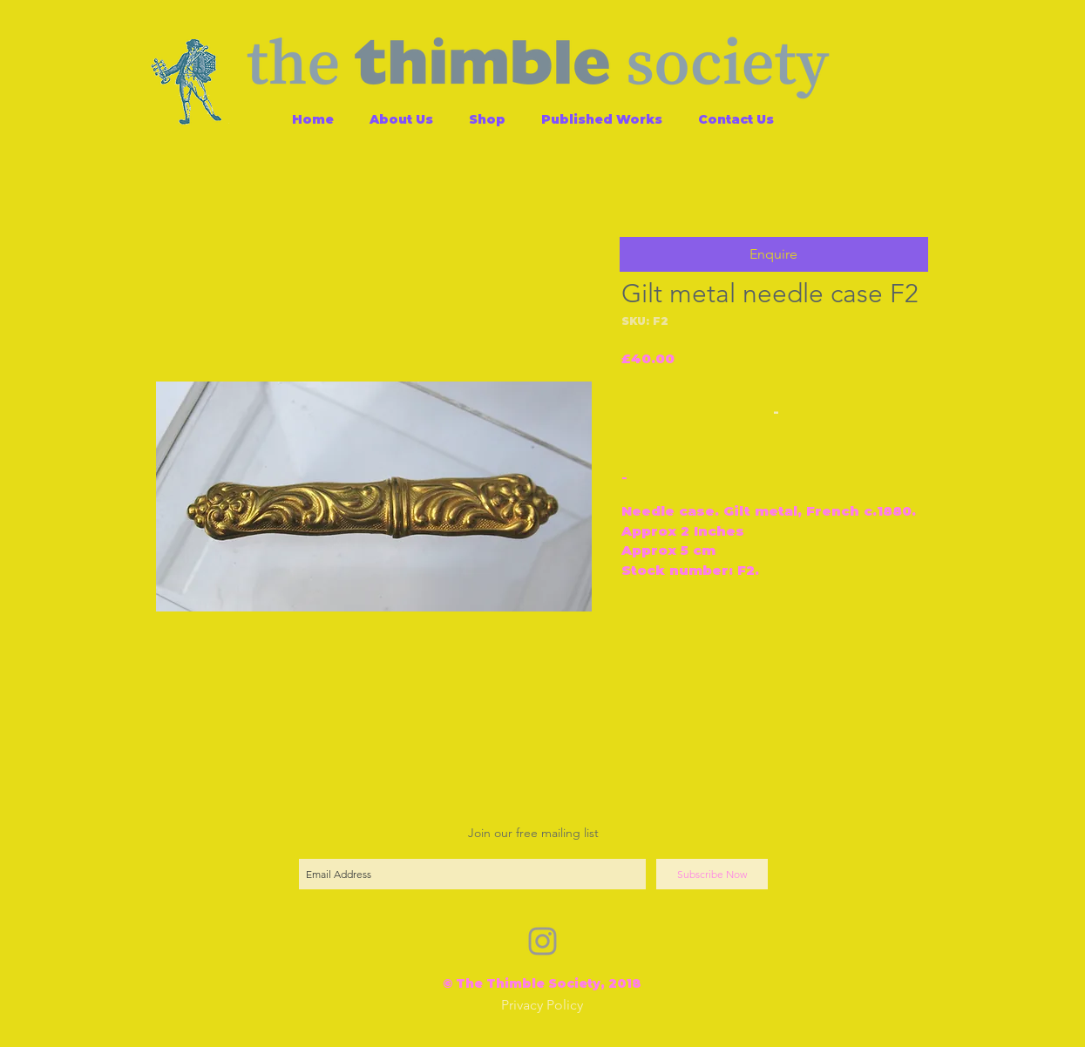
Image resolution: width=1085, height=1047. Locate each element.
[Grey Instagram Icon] (542, 941)
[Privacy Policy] (542, 1006)
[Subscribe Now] (712, 874)
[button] (774, 254)
